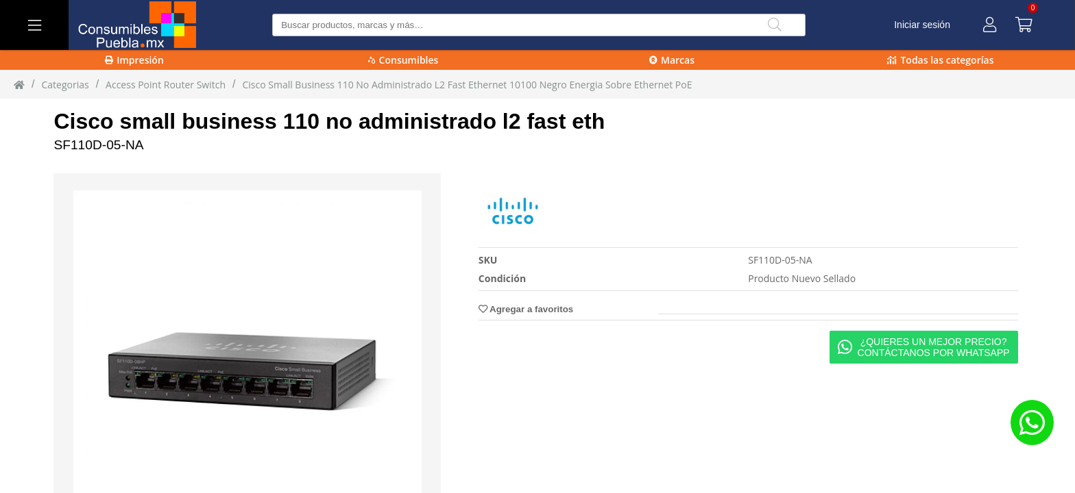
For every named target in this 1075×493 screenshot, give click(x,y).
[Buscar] (774, 25)
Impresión (134, 59)
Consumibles (403, 59)
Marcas (671, 59)
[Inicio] (19, 84)
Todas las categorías (940, 59)
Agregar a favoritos (526, 309)
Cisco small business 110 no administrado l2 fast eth (329, 121)
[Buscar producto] (539, 25)
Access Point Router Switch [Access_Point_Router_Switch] (166, 84)
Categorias (64, 84)
